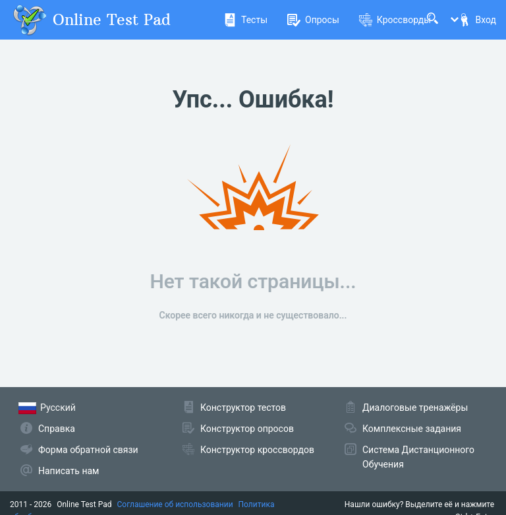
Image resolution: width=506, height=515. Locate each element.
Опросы (313, 19)
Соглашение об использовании (175, 504)
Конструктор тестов (243, 407)
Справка (56, 428)
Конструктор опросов (247, 428)
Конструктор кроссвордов (257, 449)
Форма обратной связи (88, 449)
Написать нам (68, 471)
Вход (477, 19)
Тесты (245, 19)
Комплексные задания (411, 428)
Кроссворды (395, 19)
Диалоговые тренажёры (415, 407)
